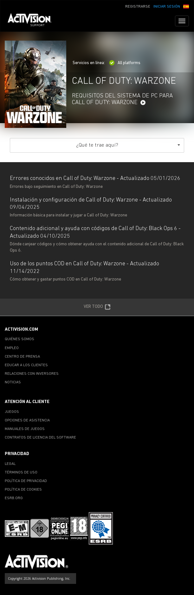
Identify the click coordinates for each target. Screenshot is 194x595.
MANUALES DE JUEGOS (25, 429)
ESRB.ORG (14, 498)
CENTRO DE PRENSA (22, 357)
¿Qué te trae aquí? (128, 145)
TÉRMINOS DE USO (21, 472)
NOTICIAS (13, 382)
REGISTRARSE (137, 7)
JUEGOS (12, 412)
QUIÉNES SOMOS (19, 339)
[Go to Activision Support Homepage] (33, 21)
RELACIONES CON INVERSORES (32, 374)
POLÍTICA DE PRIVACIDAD (26, 481)
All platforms (124, 63)
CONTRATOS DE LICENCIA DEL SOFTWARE (40, 438)
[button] (186, 6)
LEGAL (10, 464)
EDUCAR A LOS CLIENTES (26, 365)
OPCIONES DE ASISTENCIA (27, 420)
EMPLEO (12, 348)
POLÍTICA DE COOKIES (23, 490)
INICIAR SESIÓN (166, 7)
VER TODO (97, 307)
